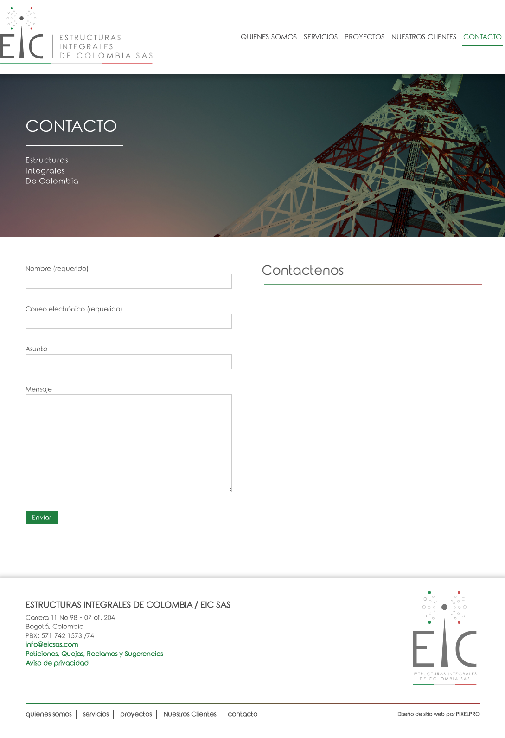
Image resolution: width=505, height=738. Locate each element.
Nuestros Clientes (424, 37)
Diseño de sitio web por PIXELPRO (438, 714)
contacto (482, 37)
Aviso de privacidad (57, 663)
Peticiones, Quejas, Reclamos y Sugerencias (94, 654)
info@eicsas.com (52, 644)
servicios (321, 37)
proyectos (365, 37)
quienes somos (269, 37)
